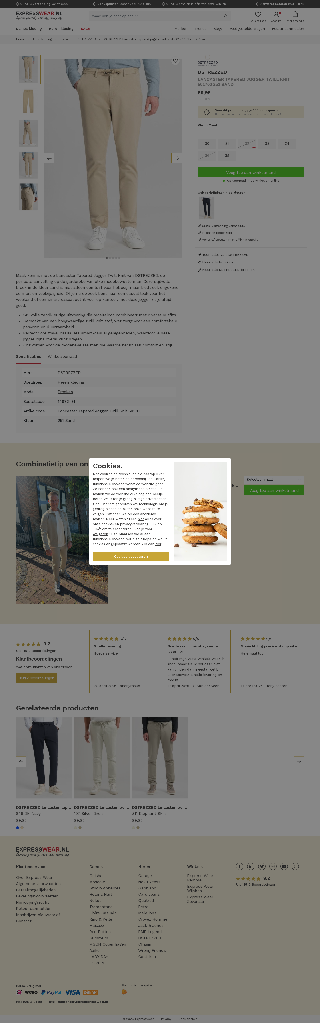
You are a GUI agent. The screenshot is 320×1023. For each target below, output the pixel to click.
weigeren (100, 534)
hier (141, 519)
